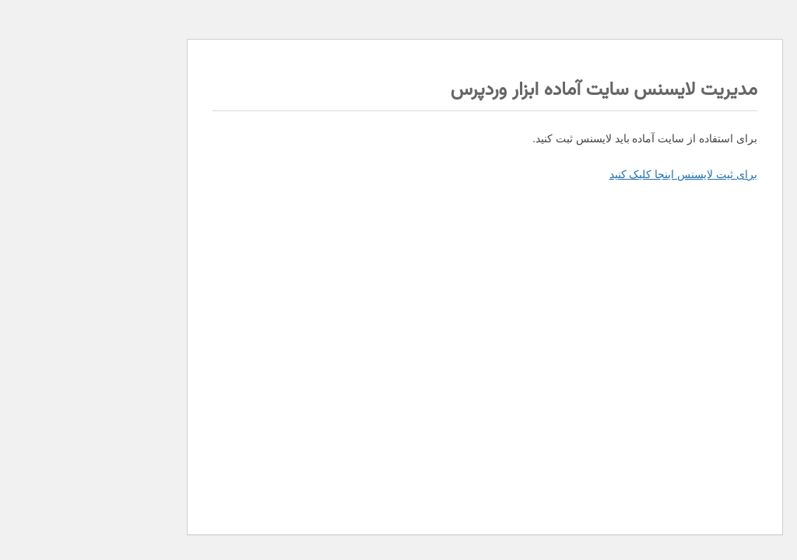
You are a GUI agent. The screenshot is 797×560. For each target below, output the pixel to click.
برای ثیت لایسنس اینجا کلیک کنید (597, 174)
